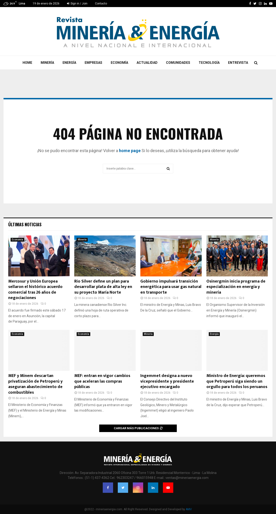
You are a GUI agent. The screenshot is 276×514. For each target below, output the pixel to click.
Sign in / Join (77, 3)
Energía (69, 63)
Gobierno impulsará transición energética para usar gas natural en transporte (170, 287)
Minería (47, 63)
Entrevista (238, 63)
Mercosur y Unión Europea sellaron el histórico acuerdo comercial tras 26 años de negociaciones (35, 289)
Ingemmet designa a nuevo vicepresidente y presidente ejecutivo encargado (167, 381)
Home (27, 63)
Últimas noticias (24, 224)
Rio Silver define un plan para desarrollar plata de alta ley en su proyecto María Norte (103, 287)
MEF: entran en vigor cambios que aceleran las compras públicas (102, 381)
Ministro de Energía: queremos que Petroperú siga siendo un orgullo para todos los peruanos (236, 381)
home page (130, 150)
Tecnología (209, 63)
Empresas (93, 63)
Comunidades (178, 63)
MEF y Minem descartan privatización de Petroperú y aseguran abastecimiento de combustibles (35, 384)
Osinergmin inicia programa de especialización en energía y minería (235, 287)
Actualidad (147, 63)
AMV (189, 509)
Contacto (101, 3)
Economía (119, 63)
